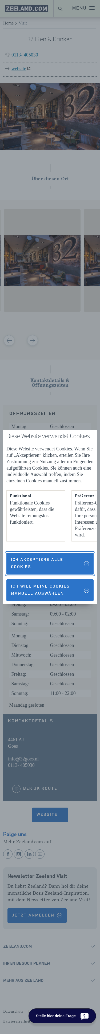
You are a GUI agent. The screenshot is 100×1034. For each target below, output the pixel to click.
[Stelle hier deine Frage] (62, 1015)
